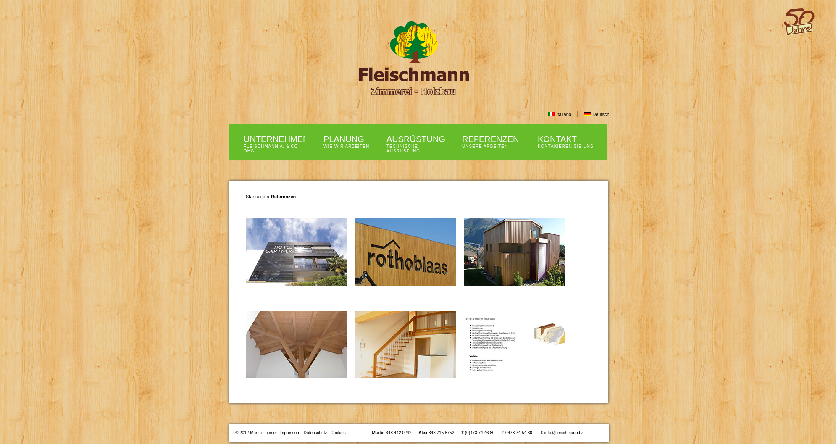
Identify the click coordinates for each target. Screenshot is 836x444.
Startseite (255, 196)
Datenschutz (315, 433)
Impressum (289, 433)
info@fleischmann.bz (564, 433)
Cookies (338, 433)
